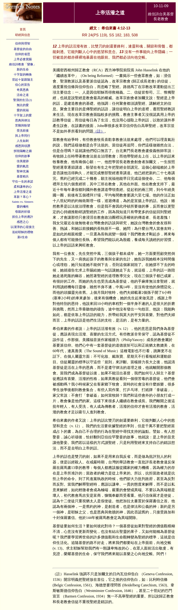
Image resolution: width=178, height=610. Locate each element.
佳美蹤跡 (23, 161)
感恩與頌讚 (22, 146)
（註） (99, 131)
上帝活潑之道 (23, 191)
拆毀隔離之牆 (23, 151)
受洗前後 (23, 130)
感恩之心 (23, 222)
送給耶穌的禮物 (22, 232)
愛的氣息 (23, 166)
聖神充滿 (23, 171)
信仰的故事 (22, 156)
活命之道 (23, 95)
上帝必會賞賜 (23, 59)
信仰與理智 (22, 43)
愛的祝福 (23, 110)
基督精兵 (23, 176)
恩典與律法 (22, 120)
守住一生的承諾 (22, 181)
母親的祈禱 (22, 211)
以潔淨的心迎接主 (23, 227)
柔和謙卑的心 (23, 186)
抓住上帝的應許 (22, 216)
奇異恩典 (23, 90)
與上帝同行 (22, 135)
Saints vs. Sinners (22, 201)
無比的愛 (23, 105)
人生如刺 (23, 140)
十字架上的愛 (23, 115)
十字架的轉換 (23, 74)
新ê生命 (22, 237)
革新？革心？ (23, 197)
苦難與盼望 (22, 125)
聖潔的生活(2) (22, 100)
